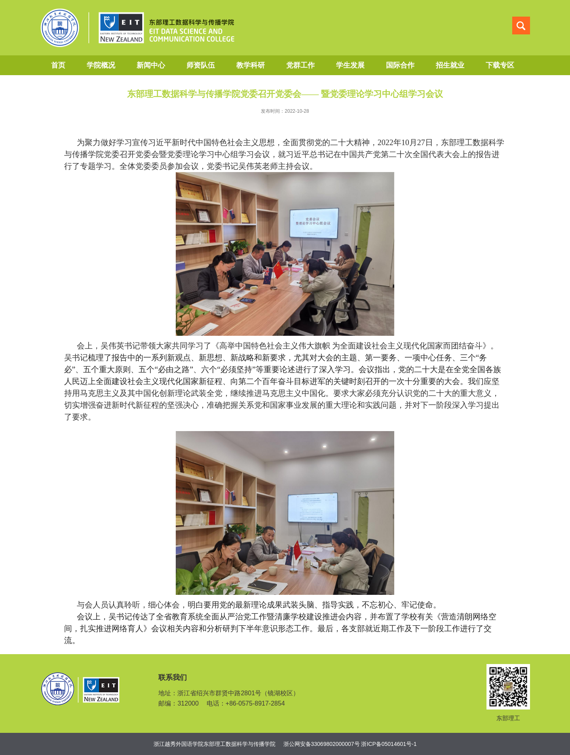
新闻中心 (151, 65)
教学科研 (250, 65)
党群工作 (300, 65)
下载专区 (500, 65)
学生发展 (350, 65)
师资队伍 (200, 65)
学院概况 (101, 65)
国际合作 (400, 65)
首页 (58, 65)
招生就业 (450, 65)
